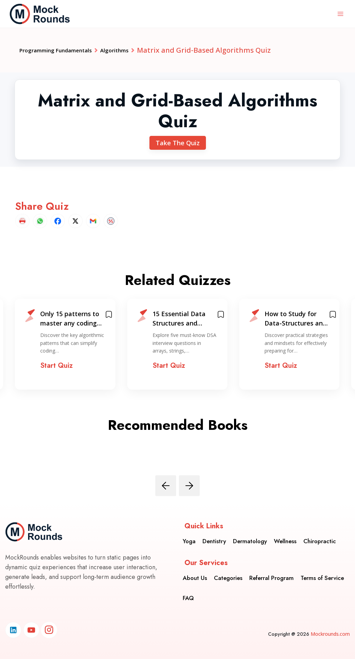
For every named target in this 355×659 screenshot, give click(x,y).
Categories (228, 573)
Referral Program (271, 573)
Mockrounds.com (330, 634)
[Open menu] (340, 13)
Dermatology (250, 536)
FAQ (188, 593)
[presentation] (165, 485)
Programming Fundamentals (68, 50)
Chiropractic (319, 536)
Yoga (189, 536)
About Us (195, 573)
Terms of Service (322, 573)
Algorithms (144, 50)
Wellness (285, 536)
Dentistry (214, 536)
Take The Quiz (178, 143)
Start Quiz (56, 366)
